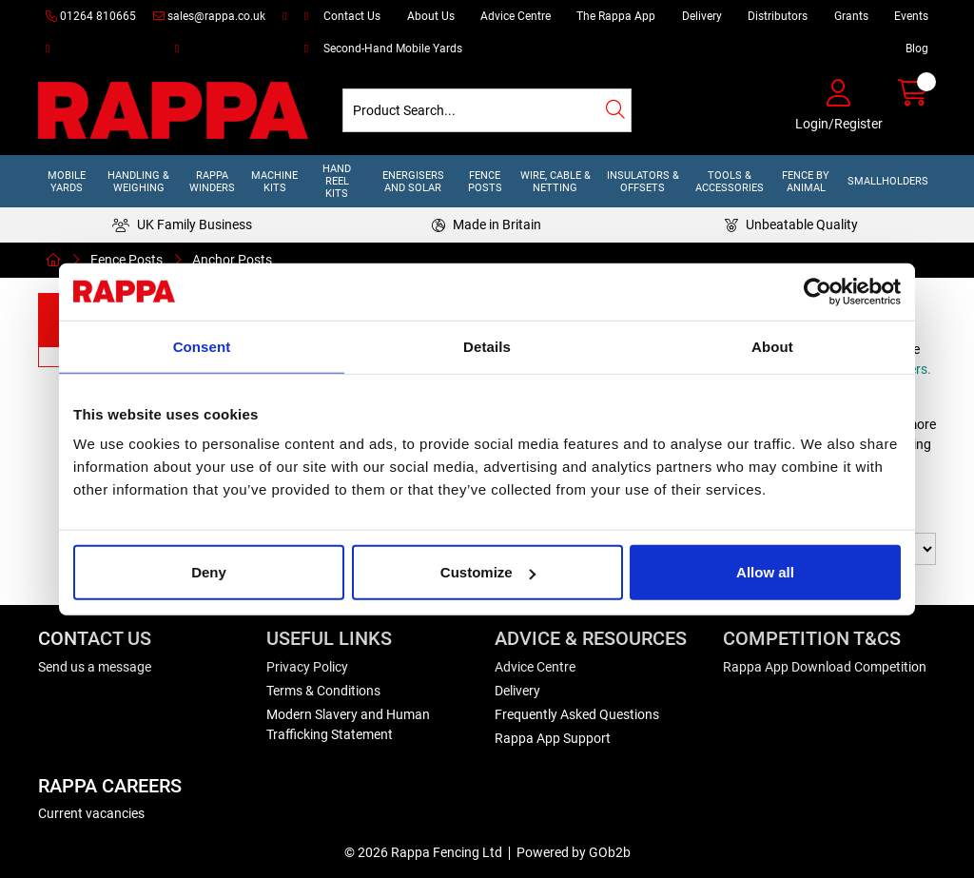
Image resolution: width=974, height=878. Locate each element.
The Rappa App (615, 16)
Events (911, 16)
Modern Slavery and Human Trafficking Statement (348, 724)
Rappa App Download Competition (824, 666)
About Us (431, 16)
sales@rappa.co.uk (209, 16)
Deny (208, 572)
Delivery (702, 16)
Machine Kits (274, 181)
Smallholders (887, 181)
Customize (488, 572)
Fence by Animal (805, 181)
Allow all (765, 572)
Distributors (778, 16)
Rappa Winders (212, 181)
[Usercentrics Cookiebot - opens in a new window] (817, 291)
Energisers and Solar (413, 181)
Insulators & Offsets (643, 181)
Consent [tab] (202, 346)
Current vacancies (91, 813)
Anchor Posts (232, 259)
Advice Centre (515, 16)
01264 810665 (91, 16)
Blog (917, 48)
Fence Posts (485, 181)
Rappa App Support (553, 738)
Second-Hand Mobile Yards (392, 48)
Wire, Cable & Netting (555, 181)
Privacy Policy (307, 666)
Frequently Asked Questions (577, 714)
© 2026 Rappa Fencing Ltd (423, 852)
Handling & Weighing (138, 181)
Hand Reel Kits (336, 181)
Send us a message (94, 666)
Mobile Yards (67, 181)
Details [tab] (487, 346)
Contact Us (351, 16)
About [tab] (772, 346)
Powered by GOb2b (573, 852)
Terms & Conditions (323, 690)
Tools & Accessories (729, 181)
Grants (851, 16)
